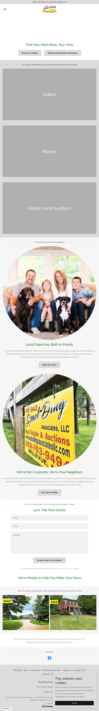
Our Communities (49, 492)
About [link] (26, 670)
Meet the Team (49, 365)
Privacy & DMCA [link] (79, 670)
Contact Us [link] (66, 670)
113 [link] (47, 2)
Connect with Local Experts (49, 560)
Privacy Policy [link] (57, 568)
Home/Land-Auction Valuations (62, 53)
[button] (10, 9)
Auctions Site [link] (35, 670)
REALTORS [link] (17, 670)
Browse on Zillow (30, 53)
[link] (49, 9)
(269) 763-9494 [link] (39, 2)
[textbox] (49, 518)
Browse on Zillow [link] (49, 674)
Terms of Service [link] (69, 568)
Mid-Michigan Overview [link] (51, 670)
